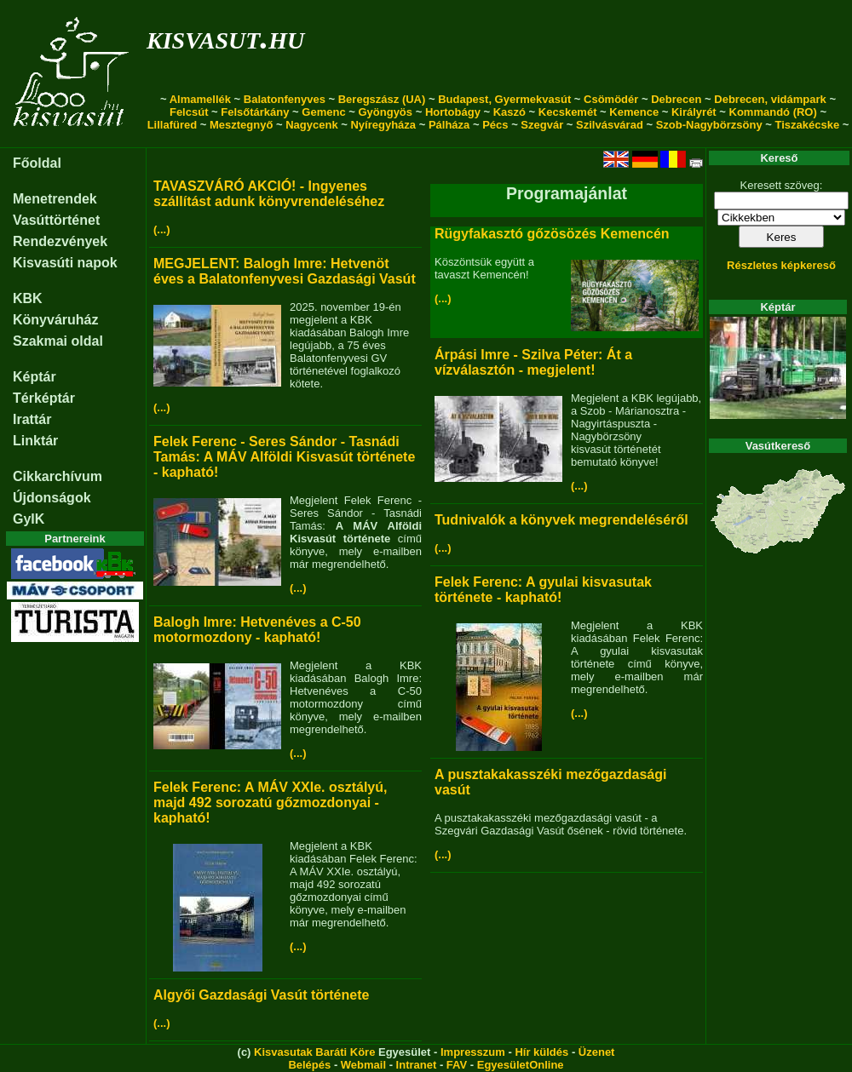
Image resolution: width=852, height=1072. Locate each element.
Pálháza (449, 124)
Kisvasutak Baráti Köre (314, 1052)
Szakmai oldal (58, 341)
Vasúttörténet (56, 220)
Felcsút (189, 112)
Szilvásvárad (609, 124)
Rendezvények (60, 241)
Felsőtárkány (255, 112)
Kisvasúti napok (65, 262)
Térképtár (44, 398)
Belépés (309, 1064)
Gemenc (323, 112)
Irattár (32, 419)
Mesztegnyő (241, 124)
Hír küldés (541, 1052)
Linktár (35, 440)
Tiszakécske (806, 124)
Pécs (495, 124)
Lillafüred (172, 124)
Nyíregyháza (383, 124)
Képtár (34, 377)
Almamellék (200, 99)
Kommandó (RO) (773, 112)
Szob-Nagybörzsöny (709, 124)
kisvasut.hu (225, 37)
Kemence (634, 112)
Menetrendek (55, 199)
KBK (28, 298)
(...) (161, 229)
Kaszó (509, 112)
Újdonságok (52, 497)
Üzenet (597, 1052)
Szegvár (542, 124)
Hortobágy (453, 112)
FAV (456, 1064)
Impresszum (472, 1052)
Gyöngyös (385, 112)
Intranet (416, 1064)
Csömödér (611, 99)
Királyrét (694, 112)
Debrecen (676, 99)
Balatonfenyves (284, 99)
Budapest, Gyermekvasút (504, 99)
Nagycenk (311, 124)
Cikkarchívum (57, 476)
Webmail (363, 1064)
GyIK (28, 519)
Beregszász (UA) (382, 99)
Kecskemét (567, 112)
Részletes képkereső (781, 265)
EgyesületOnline (520, 1064)
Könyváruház (55, 319)
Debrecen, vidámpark (770, 99)
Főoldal (37, 163)
